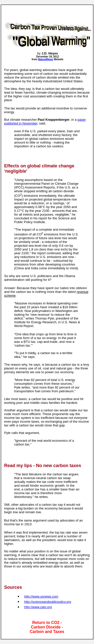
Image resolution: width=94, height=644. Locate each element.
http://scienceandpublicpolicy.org (47, 602)
